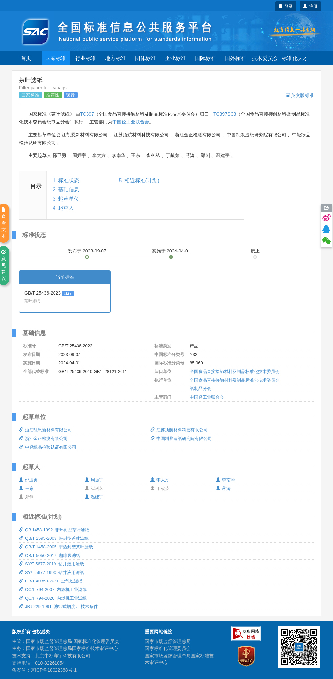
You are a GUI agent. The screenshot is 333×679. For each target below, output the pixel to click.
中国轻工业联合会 (130, 121)
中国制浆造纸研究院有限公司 (181, 438)
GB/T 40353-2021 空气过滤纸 (50, 581)
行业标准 (85, 58)
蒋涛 (223, 488)
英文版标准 (299, 95)
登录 (286, 6)
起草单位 (68, 199)
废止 (255, 250)
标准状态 (68, 180)
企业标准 (175, 58)
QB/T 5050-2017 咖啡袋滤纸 (49, 555)
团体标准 (145, 58)
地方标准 (115, 58)
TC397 (87, 114)
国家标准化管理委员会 (168, 648)
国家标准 (55, 58)
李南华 (225, 479)
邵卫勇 (28, 479)
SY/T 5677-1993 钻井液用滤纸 (51, 572)
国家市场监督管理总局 (168, 641)
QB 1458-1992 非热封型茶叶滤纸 (54, 529)
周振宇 (94, 479)
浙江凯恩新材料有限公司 (45, 429)
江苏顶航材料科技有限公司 (179, 429)
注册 (310, 6)
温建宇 (94, 496)
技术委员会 (265, 58)
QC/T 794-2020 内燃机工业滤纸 (53, 598)
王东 (26, 488)
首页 (26, 58)
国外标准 (235, 58)
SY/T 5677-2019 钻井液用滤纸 (51, 563)
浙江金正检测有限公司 (43, 438)
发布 (87, 250)
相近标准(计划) (142, 180)
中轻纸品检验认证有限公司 (47, 447)
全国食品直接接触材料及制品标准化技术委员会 (234, 371)
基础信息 (68, 189)
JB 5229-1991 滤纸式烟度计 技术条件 (58, 606)
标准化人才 (295, 58)
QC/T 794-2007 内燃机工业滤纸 (53, 589)
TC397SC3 (224, 114)
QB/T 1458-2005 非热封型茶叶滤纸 (56, 546)
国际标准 (205, 58)
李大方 (159, 479)
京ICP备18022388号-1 (54, 670)
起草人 (66, 208)
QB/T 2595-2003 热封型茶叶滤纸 (54, 538)
